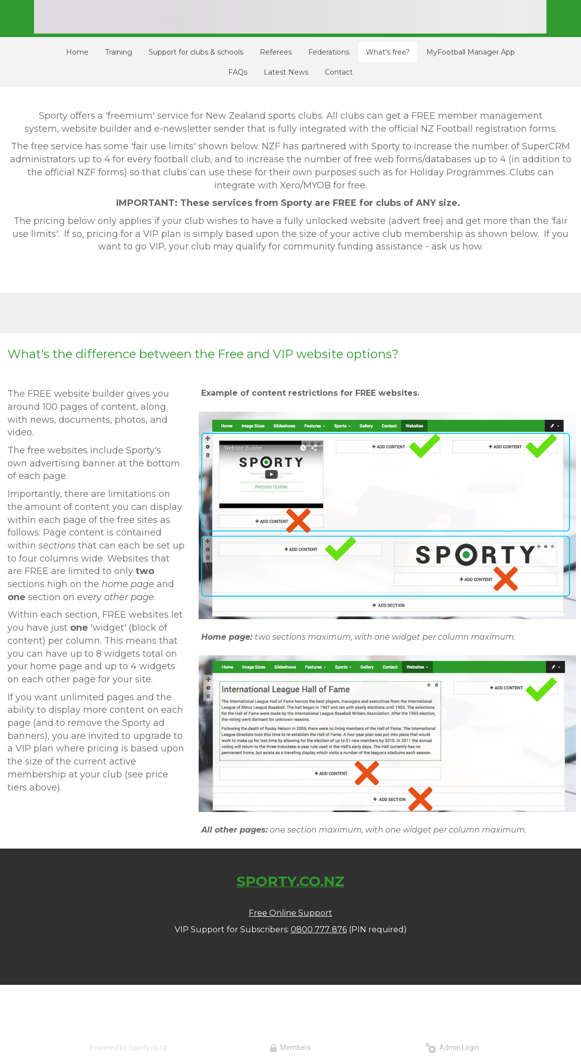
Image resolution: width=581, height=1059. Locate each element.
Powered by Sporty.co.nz (129, 1047)
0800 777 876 (319, 929)
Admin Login (452, 1047)
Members (290, 1047)
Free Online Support (290, 913)
